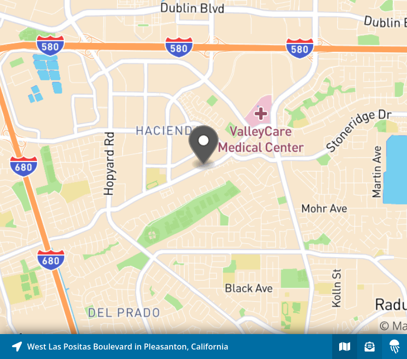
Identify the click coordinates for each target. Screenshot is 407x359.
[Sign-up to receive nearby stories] (369, 346)
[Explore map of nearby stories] (203, 167)
